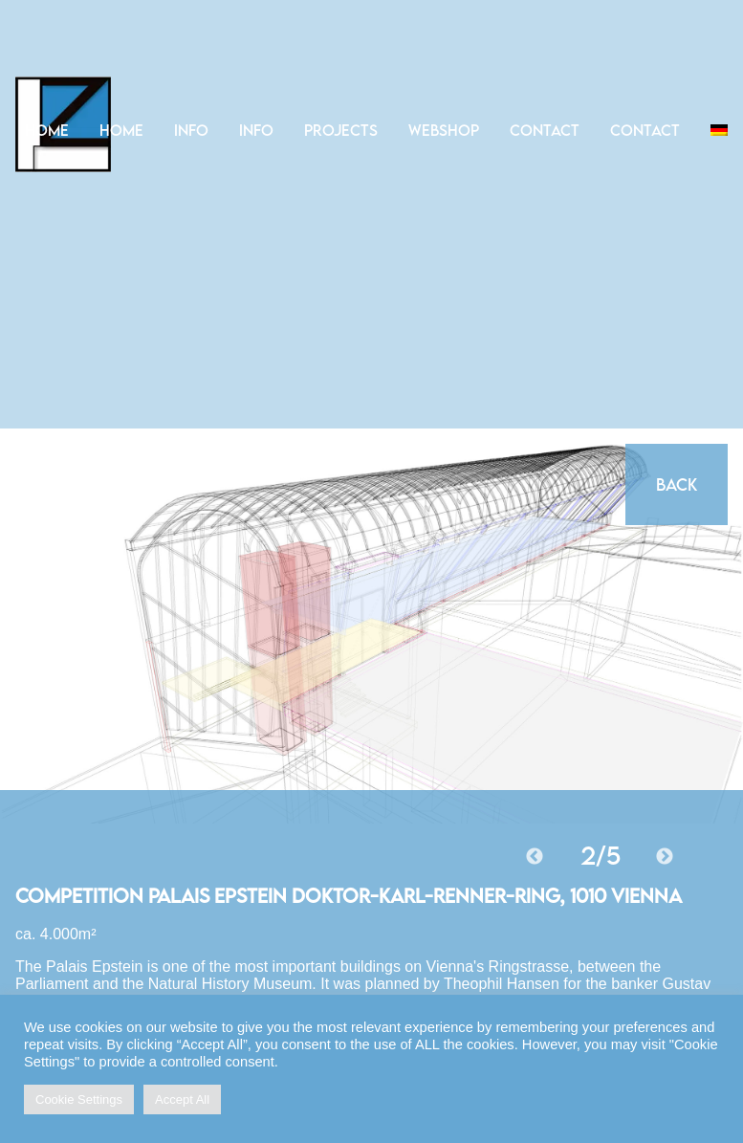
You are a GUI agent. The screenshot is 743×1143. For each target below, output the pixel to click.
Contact (544, 130)
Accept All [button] (182, 1099)
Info (191, 130)
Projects (341, 130)
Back (676, 484)
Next (664, 857)
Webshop (443, 130)
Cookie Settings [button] (78, 1099)
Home (47, 130)
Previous (534, 857)
